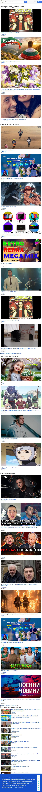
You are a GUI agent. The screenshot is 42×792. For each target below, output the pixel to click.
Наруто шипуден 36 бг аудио (7, 150)
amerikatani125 (5, 120)
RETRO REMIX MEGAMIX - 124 (8, 263)
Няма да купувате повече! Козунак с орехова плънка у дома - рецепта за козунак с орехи (25, 710)
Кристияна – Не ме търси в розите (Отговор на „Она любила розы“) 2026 (25, 754)
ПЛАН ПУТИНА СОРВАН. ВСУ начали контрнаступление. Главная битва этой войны (20, 556)
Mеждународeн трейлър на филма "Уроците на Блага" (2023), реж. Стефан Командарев (25, 761)
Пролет (2, 382)
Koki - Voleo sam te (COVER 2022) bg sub (10, 291)
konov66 (3, 62)
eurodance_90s (5, 264)
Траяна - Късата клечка (16, 734)
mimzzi (13, 718)
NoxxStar (3, 411)
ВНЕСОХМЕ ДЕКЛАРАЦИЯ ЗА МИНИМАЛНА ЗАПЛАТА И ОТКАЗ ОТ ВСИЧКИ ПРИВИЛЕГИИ (19, 585)
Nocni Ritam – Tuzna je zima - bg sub (19, 772)
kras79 (13, 756)
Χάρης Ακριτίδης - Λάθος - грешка (8, 499)
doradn (3, 383)
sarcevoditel (4, 587)
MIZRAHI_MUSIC (15, 731)
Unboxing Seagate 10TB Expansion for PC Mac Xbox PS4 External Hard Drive (18, 348)
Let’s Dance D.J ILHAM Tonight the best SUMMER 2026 (13, 119)
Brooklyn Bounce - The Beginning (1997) (10, 32)
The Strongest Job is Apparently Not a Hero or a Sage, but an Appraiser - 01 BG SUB (19, 410)
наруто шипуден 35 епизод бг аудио (9, 467)
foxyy (3, 179)
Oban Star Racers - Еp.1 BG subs (8, 206)
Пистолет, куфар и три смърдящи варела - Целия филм (24, 747)
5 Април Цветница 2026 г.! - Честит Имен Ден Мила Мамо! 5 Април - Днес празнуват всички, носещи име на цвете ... (20, 90)
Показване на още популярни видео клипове (10, 353)
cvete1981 (4, 672)
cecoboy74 (4, 500)
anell (3, 615)
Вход (39, 1)
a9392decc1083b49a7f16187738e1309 (20, 766)
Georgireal (4, 151)
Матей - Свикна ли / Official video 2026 (9, 438)
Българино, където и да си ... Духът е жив (10, 61)
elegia (13, 712)
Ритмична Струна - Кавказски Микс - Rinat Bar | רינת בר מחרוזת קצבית (25, 729)
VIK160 (3, 529)
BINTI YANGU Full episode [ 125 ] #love (9, 670)
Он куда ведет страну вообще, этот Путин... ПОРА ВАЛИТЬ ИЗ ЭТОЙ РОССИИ (19, 527)
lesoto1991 (4, 34)
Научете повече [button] (18, 787)
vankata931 (4, 208)
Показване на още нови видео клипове (9, 705)
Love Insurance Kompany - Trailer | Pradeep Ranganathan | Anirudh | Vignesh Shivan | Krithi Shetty (24, 716)
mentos (3, 92)
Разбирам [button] (38, 783)
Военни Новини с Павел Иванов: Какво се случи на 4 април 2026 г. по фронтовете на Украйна (20, 700)
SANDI (3, 293)
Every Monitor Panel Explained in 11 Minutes (11, 235)
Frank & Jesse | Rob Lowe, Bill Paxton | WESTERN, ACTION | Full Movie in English (19, 614)
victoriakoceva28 (15, 723)
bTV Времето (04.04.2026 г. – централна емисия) (12, 178)
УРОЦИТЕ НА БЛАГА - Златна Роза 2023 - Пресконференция (25, 722)
